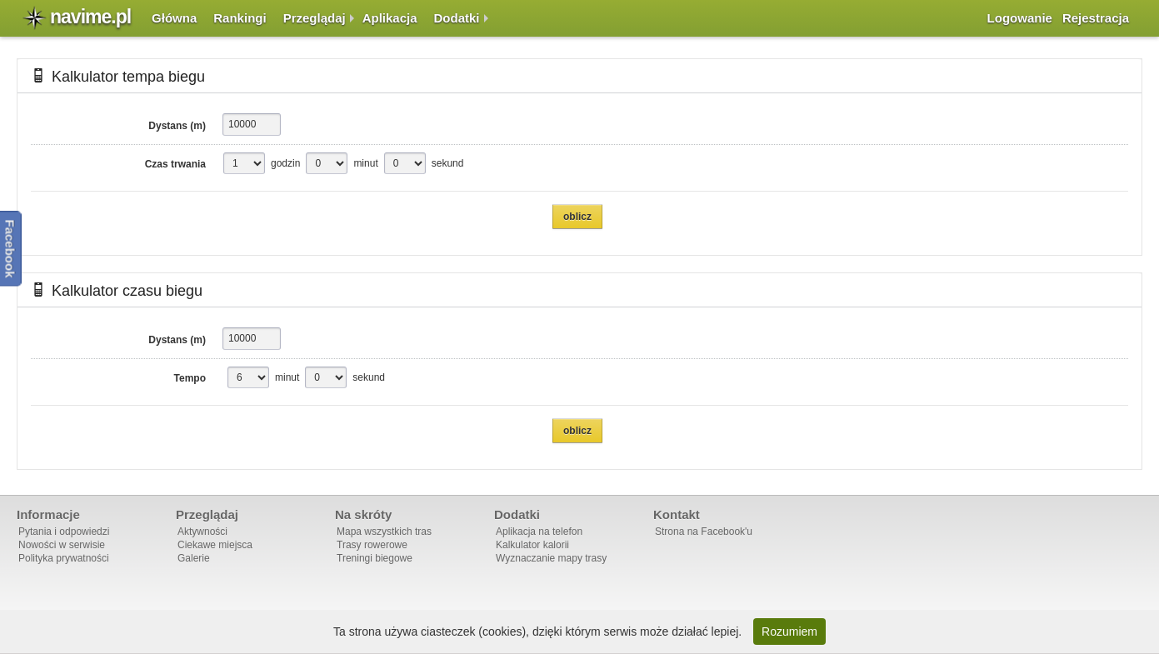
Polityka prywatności (63, 558)
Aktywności (202, 531)
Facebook (10, 248)
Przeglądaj (314, 18)
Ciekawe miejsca (214, 545)
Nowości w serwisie (61, 545)
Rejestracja (1095, 18)
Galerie (193, 558)
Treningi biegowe (374, 558)
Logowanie (1019, 18)
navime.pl (90, 16)
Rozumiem (789, 631)
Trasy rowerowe (372, 545)
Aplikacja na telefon (539, 531)
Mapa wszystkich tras (384, 531)
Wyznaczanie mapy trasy (551, 558)
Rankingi (239, 18)
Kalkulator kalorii (532, 545)
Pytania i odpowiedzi (63, 531)
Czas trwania (175, 164)
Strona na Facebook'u (703, 531)
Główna (174, 18)
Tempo (190, 378)
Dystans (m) (177, 126)
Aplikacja (389, 18)
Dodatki (457, 18)
